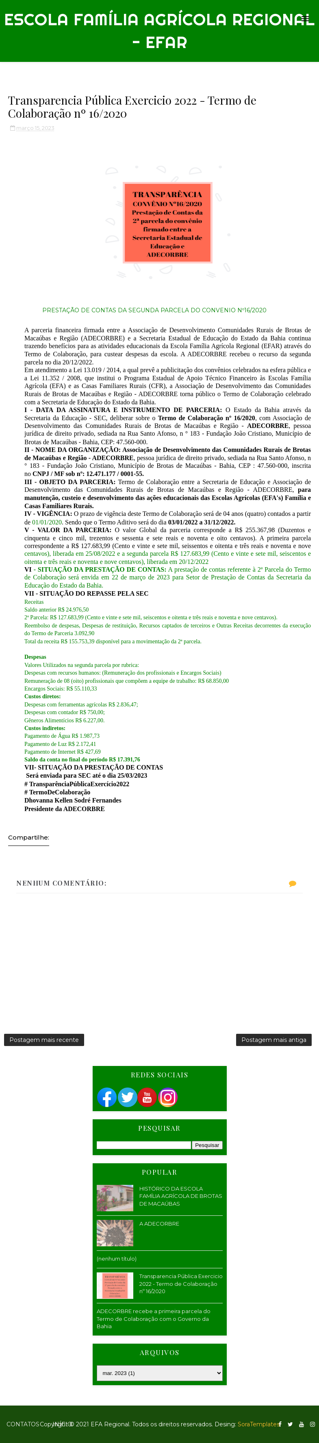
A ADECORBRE (159, 1223)
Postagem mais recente (44, 1040)
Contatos (23, 1424)
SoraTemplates (259, 1424)
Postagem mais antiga (273, 1040)
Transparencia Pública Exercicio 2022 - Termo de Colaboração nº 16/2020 (181, 1283)
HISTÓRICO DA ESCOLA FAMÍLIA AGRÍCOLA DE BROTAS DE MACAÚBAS (180, 1195)
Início (62, 1424)
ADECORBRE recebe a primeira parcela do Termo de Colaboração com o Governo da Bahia (153, 1318)
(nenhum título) (117, 1258)
